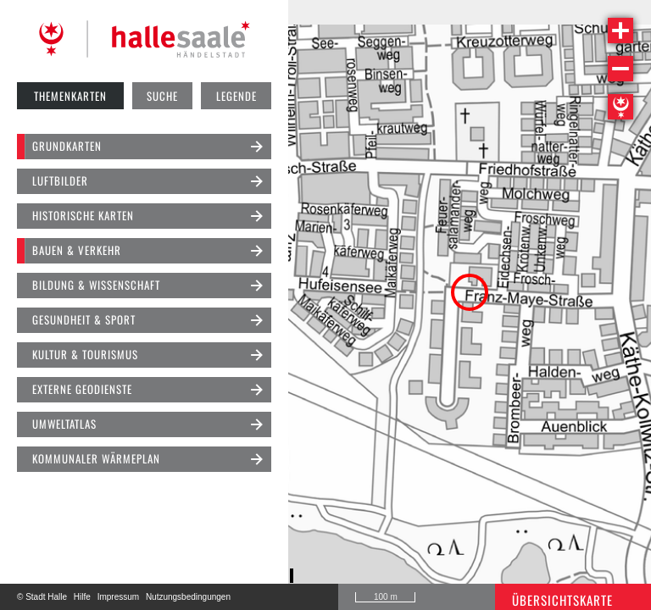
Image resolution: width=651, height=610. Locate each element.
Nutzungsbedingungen (188, 597)
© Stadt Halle (42, 597)
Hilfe (82, 597)
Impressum (118, 597)
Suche (162, 95)
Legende (236, 95)
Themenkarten (70, 95)
